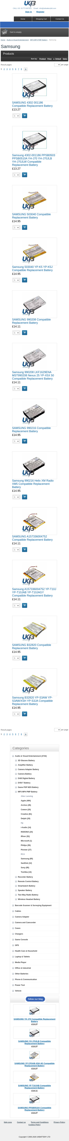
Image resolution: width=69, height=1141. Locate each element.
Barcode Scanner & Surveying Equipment (33, 905)
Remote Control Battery (28, 881)
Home (3, 40)
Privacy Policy (59, 1122)
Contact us (21, 1122)
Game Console (21, 940)
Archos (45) (26, 805)
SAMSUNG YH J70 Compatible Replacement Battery (34, 1020)
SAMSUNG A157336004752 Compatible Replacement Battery (32, 538)
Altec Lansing (27, 796)
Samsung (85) (27, 859)
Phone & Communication (26, 979)
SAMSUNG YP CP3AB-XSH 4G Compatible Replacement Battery (34, 1064)
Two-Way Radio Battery (28, 895)
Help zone (8, 1122)
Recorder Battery (25, 877)
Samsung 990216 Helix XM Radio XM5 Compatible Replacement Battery (33, 484)
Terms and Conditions (40, 1122)
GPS (17, 945)
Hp (22, 823)
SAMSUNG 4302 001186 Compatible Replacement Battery (32, 104)
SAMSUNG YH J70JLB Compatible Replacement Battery (34, 1042)
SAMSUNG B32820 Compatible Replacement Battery (31, 646)
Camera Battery (25, 774)
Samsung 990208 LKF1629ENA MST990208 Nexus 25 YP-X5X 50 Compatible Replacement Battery (33, 375)
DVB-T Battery (24, 783)
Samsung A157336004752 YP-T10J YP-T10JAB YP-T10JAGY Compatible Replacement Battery (34, 592)
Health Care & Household (26, 951)
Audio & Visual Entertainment (18, 40)
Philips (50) (26, 845)
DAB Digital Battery (26, 778)
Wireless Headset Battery (29, 899)
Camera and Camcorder (25, 922)
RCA (23, 854)
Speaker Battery (25, 890)
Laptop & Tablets (22, 957)
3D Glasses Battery (26, 760)
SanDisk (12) (26, 863)
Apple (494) (26, 801)
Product (42, 59)
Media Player (20, 962)
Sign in (28, 12)
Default (58, 59)
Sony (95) (25, 868)
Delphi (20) (25, 818)
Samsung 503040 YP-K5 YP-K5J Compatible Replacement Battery (32, 268)
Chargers (19, 934)
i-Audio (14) (26, 827)
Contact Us (60, 19)
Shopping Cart (41, 19)
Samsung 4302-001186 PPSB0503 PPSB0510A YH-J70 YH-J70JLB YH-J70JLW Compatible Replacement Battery (33, 160)
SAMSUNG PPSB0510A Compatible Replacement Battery (34, 1109)
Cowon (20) (26, 810)
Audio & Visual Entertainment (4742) (31, 756)
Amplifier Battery (25, 765)
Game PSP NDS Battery (28, 787)
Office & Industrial (23, 968)
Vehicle (18, 991)
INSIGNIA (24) (27, 832)
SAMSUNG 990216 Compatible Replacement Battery (31, 429)
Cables (18, 911)
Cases (17, 928)
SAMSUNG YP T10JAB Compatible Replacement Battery (34, 1086)
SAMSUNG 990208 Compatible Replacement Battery (31, 321)
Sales (65, 59)
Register (40, 12)
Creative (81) (26, 814)
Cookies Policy (34, 1125)
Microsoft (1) (26, 841)
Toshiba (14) (26, 872)
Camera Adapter (22, 917)
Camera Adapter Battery (28, 769)
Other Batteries (21, 974)
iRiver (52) (25, 836)
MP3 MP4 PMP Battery (38, 40)
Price (49, 59)
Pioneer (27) (26, 850)
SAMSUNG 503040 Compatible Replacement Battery (31, 216)
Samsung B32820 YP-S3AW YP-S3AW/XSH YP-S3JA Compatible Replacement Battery (32, 701)
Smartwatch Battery (26, 886)
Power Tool (20, 985)
